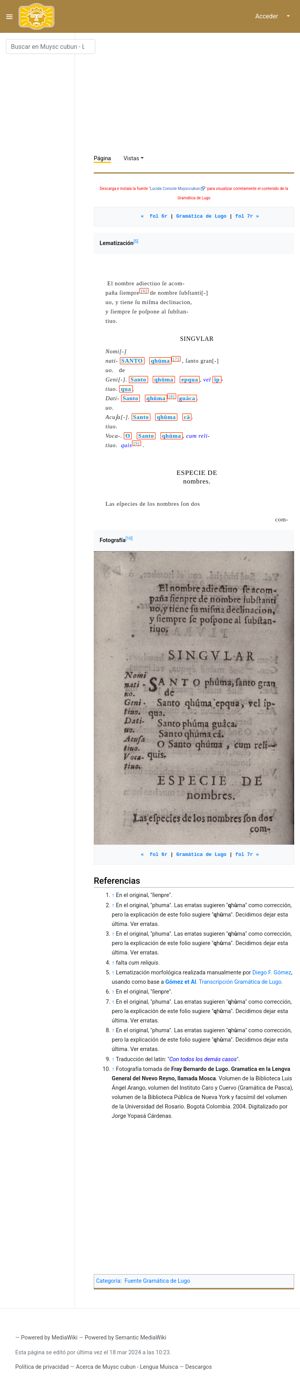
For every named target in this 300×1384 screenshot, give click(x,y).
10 (128, 538)
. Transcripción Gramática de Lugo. (224, 982)
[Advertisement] (197, 94)
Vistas (131, 158)
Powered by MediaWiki (49, 1337)
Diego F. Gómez (271, 972)
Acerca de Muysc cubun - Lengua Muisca (127, 1367)
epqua (189, 379)
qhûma (160, 361)
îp (217, 379)
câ (187, 417)
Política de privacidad (42, 1367)
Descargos (198, 1367)
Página (102, 158)
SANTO (132, 361)
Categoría (108, 1281)
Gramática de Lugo (201, 216)
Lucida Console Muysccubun (175, 188)
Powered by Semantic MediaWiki (125, 1337)
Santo (138, 379)
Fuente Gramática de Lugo (157, 1281)
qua (126, 389)
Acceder (266, 16)
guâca (187, 398)
